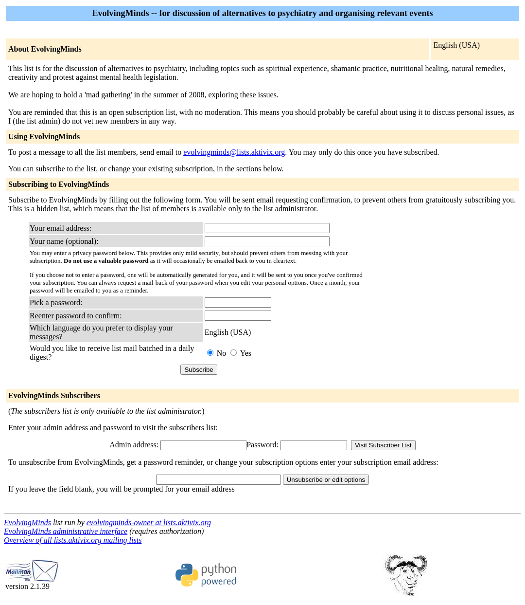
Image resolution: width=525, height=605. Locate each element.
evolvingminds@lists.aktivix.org (234, 152)
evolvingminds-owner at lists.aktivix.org (149, 522)
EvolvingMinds (27, 522)
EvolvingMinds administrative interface (65, 531)
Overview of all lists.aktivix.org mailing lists (72, 540)
